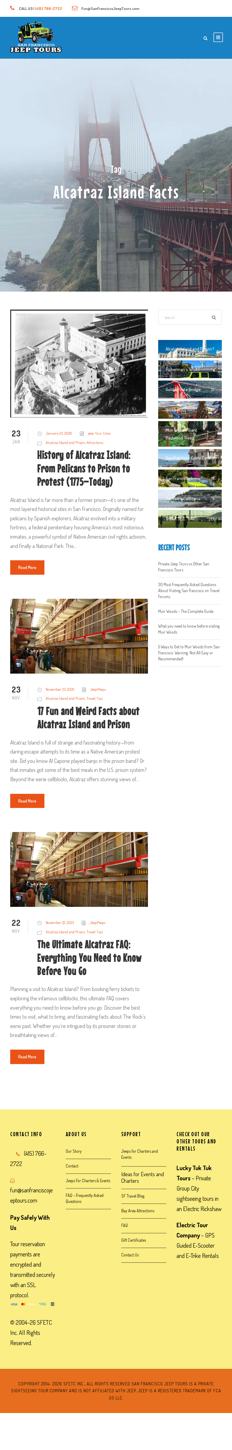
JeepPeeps (98, 689)
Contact (72, 1165)
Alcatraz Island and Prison (65, 442)
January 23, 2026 (59, 433)
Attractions (94, 442)
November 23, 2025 (60, 689)
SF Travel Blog (132, 1195)
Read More (27, 567)
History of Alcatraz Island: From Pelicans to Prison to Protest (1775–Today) (84, 468)
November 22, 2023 (60, 922)
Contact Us (130, 1254)
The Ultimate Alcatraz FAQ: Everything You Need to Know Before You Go (89, 957)
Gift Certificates (133, 1240)
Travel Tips (94, 698)
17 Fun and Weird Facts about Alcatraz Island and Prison (88, 718)
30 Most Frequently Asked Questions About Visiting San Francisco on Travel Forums (188, 590)
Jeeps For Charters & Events (88, 1180)
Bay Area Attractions (137, 1210)
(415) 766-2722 (48, 8)
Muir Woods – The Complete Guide (185, 611)
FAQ (124, 1225)
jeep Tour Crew (99, 433)
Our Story (74, 1151)
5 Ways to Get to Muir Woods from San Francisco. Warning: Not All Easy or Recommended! (189, 652)
